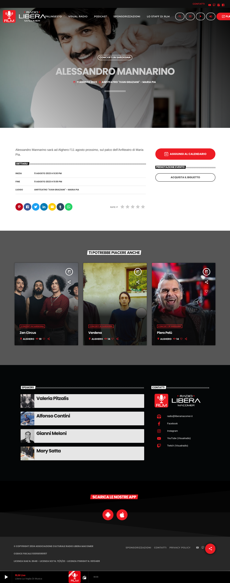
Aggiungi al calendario (185, 154)
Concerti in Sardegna (115, 57)
